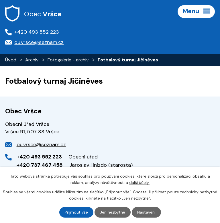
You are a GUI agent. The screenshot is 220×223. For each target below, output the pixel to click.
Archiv (32, 60)
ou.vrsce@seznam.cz (41, 144)
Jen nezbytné (112, 212)
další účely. (139, 182)
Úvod (10, 60)
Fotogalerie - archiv (68, 60)
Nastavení (146, 212)
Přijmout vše (76, 212)
